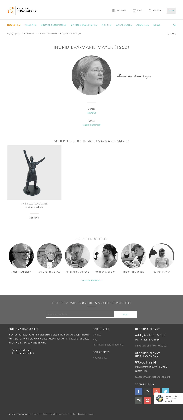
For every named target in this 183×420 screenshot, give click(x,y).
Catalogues (124, 24)
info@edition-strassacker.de (151, 346)
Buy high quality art (15, 33)
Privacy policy (37, 414)
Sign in (154, 11)
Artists (106, 24)
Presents (30, 24)
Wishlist (119, 11)
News (156, 24)
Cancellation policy (65, 414)
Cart (137, 11)
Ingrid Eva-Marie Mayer (71, 33)
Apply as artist (100, 357)
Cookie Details (50, 414)
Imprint (82, 414)
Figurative (91, 112)
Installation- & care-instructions (108, 344)
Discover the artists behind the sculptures (42, 33)
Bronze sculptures (53, 24)
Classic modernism (91, 124)
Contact (97, 334)
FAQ (95, 339)
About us (142, 24)
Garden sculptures (84, 24)
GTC (76, 414)
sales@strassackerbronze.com (152, 377)
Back (171, 34)
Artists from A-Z (92, 280)
